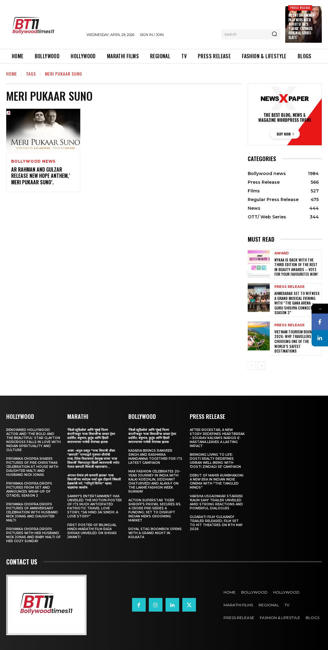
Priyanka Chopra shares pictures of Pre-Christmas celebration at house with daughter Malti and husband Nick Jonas (32, 467)
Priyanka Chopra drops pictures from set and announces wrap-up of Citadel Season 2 (29, 489)
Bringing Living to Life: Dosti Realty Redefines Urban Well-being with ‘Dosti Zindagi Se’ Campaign (215, 461)
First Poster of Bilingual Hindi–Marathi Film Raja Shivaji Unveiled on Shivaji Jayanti (92, 531)
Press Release (300, 7)
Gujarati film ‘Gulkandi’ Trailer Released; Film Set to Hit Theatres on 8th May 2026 (216, 523)
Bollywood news (33, 161)
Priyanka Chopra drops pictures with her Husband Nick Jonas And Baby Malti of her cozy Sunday (33, 535)
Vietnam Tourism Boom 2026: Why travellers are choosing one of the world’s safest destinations (296, 341)
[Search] (274, 34)
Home (11, 73)
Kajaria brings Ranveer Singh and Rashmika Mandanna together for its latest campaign (155, 457)
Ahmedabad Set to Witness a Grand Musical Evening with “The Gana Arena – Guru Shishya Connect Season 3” (297, 303)
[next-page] (261, 366)
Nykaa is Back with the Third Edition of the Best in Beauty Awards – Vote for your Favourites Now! (296, 267)
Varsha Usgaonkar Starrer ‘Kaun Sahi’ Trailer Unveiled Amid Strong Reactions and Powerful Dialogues (216, 502)
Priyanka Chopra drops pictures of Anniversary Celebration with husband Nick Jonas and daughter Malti (32, 512)
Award (281, 253)
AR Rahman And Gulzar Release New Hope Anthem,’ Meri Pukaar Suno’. (40, 176)
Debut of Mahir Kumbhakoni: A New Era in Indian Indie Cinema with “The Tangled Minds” (217, 481)
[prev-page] (251, 366)
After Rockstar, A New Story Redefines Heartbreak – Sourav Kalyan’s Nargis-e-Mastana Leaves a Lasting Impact (217, 438)
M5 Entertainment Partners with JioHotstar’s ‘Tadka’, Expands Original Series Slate (302, 26)
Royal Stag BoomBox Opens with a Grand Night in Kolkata (155, 533)
